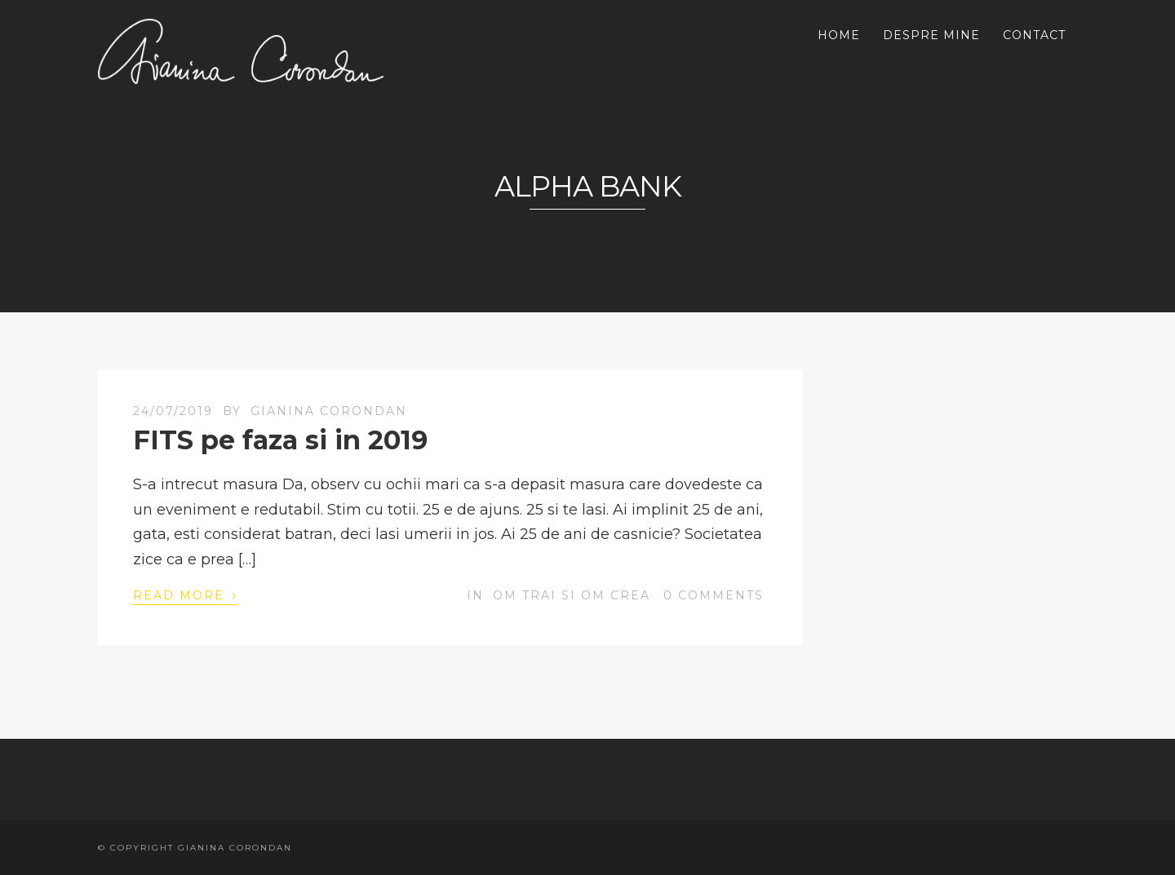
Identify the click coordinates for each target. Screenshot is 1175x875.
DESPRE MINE (931, 35)
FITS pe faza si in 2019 (280, 440)
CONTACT (1034, 35)
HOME (839, 35)
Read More (185, 594)
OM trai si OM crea (571, 595)
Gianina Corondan (329, 411)
